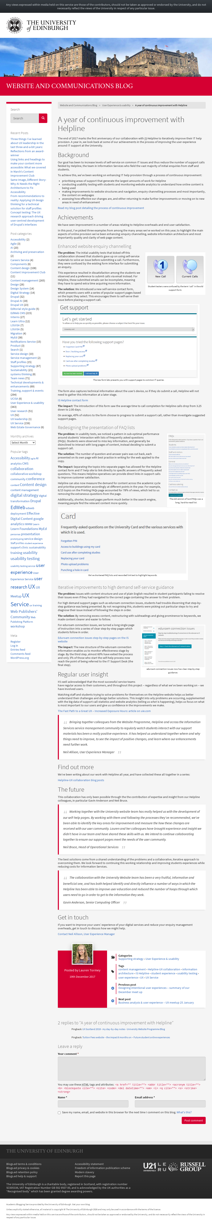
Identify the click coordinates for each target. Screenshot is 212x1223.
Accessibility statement (89, 1164)
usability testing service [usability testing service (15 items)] (23, 566)
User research (19, 411)
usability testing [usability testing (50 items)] (25, 558)
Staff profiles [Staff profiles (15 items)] (17, 543)
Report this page (85, 1176)
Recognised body (18, 1191)
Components (19, 264)
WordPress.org (20, 658)
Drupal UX (17, 305)
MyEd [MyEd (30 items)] (43, 529)
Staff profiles (18, 362)
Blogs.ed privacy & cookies (22, 1168)
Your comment (68, 1054)
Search (15, 349)
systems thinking (21, 374)
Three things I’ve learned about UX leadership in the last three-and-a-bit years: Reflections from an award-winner (27, 147)
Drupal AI (16, 301)
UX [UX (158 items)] (31, 586)
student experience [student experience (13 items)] (34, 543)
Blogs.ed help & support (21, 1176)
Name (62, 1097)
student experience (163, 973)
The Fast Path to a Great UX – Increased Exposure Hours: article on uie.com (104, 711)
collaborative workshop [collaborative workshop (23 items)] (26, 474)
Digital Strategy (20, 293)
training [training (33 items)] (16, 552)
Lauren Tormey (89, 970)
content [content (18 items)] (15, 485)
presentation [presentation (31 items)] (30, 534)
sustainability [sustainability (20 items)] (37, 547)
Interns (15, 317)
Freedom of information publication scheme (102, 1168)
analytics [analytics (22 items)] (16, 463)
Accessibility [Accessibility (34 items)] (20, 458)
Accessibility (18, 239)
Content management (24, 280)
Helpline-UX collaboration (164, 969)
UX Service (17, 423)
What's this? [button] (184, 1112)
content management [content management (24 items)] (25, 490)
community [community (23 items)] (18, 479)
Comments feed (20, 654)
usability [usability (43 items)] (30, 552)
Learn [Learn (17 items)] (36, 524)
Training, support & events (27, 390)
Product (16, 345)
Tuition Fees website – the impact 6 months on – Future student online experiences (126, 1037)
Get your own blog (81, 1204)
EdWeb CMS (18, 313)
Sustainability (19, 370)
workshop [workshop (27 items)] (18, 626)
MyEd (14, 337)
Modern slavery (84, 1172)
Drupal (15, 296)
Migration (16, 333)
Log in (14, 645)
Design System (20, 288)
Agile (14, 244)
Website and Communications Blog (69, 86)
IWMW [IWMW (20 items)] (28, 524)
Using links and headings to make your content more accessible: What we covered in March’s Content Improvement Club (28, 168)
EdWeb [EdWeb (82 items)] (18, 507)
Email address (145, 1097)
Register (16, 641)
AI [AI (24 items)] (37, 458)
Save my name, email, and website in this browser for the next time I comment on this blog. (125, 1112)
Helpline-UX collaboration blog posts (81, 780)
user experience (128, 977)
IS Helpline (142, 973)
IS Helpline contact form (73, 400)
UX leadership (19, 419)
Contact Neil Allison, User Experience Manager (86, 934)
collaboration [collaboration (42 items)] (22, 468)
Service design (19, 354)
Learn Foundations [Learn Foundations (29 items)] (24, 529)
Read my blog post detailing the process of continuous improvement (101, 208)
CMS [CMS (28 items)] (25, 463)
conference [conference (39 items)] (35, 478)
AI (12, 248)
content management (132, 969)
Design (15, 284)
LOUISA (15, 325)
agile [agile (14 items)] (32, 458)
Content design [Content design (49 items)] (33, 484)
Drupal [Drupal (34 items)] (35, 501)
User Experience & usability (27, 403)
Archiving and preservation (27, 252)
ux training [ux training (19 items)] (35, 605)
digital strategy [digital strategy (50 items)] (24, 495)
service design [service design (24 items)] (33, 539)
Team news (18, 378)
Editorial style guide (23, 309)
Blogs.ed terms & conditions (23, 1164)
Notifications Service (23, 341)
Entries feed (18, 649)
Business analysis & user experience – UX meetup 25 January (156, 1002)
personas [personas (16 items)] (15, 534)
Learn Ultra (18, 321)
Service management (24, 358)
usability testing (187, 973)
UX (12, 415)
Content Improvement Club (28, 272)
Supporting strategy (23, 366)
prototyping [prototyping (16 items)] (17, 538)
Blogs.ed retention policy (22, 1172)
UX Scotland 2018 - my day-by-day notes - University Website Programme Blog (123, 1029)
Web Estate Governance (25, 427)
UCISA (14, 398)
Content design (20, 268)
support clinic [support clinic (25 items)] (19, 547)
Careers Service (20, 260)
